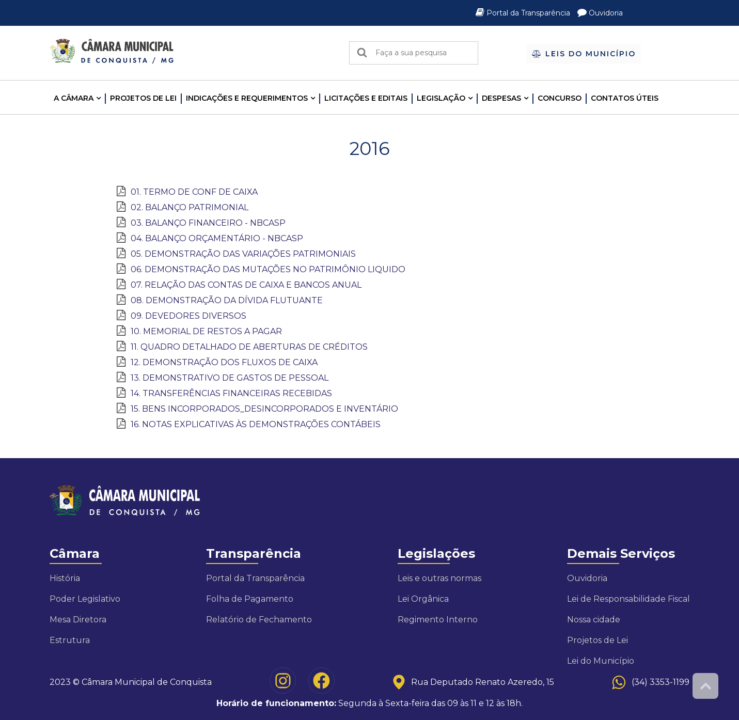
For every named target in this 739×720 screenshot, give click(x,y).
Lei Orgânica (423, 599)
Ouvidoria (600, 13)
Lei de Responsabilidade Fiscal (628, 599)
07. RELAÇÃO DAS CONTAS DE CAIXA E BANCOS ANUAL (246, 285)
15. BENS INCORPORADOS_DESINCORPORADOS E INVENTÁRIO (264, 409)
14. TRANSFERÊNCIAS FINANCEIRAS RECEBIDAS (231, 393)
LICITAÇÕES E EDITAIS (365, 98)
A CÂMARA (73, 98)
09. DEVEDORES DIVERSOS (188, 316)
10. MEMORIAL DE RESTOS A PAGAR (206, 331)
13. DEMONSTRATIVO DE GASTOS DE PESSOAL (229, 378)
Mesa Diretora (78, 619)
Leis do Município (584, 53)
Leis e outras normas (439, 578)
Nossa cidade (593, 619)
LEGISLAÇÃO (441, 98)
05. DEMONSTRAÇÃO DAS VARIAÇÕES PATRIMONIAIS (243, 254)
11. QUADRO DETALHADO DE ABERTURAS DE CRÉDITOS (249, 347)
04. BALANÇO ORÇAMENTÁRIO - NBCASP (217, 238)
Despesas (501, 98)
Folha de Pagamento (249, 599)
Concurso (559, 98)
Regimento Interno (438, 619)
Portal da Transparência (524, 13)
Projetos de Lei (143, 98)
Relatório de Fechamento (259, 619)
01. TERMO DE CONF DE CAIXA (194, 192)
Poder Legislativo (85, 599)
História (65, 578)
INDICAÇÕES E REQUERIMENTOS (247, 98)
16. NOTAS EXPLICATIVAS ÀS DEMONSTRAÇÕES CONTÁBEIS (256, 424)
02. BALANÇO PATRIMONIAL (189, 207)
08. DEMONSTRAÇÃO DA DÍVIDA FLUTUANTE (227, 300)
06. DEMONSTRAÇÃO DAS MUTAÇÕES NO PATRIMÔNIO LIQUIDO (268, 269)
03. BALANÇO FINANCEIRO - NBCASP (208, 223)
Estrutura (70, 640)
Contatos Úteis (624, 98)
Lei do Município (600, 661)
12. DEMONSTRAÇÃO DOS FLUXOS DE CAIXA (224, 362)
